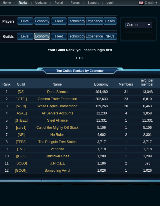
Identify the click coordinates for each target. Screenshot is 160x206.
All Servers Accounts (57, 113)
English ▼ (148, 3)
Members (126, 84)
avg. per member (147, 82)
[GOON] (21, 171)
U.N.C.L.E (57, 163)
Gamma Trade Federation (57, 99)
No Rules (57, 135)
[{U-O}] (21, 156)
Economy (101, 84)
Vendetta (57, 149)
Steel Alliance (57, 120)
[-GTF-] (21, 99)
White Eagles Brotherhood (57, 106)
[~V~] (21, 149)
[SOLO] (21, 163)
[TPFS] (21, 142)
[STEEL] (21, 120)
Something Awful (57, 171)
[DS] (21, 92)
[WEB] (21, 106)
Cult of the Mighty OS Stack (57, 128)
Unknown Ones (57, 156)
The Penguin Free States (57, 142)
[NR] (21, 135)
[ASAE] (21, 113)
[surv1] (21, 128)
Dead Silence (57, 92)
